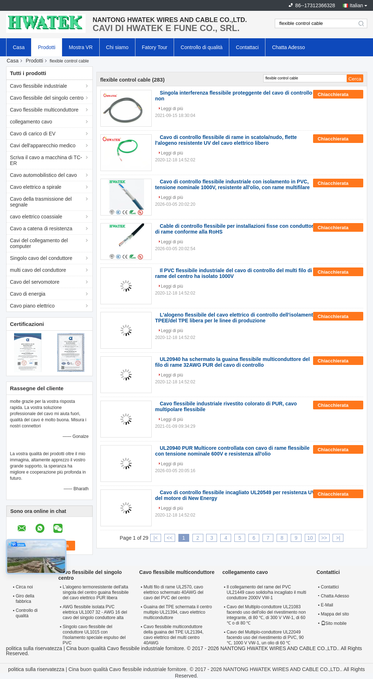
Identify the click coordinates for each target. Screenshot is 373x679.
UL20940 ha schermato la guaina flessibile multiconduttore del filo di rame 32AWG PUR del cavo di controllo (232, 362)
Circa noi (24, 586)
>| (338, 538)
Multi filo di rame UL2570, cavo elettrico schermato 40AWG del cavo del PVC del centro (174, 592)
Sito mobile (334, 623)
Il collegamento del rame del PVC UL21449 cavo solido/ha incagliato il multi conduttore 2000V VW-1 (266, 592)
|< (155, 538)
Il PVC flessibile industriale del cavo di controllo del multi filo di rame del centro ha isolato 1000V (233, 273)
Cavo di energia (27, 294)
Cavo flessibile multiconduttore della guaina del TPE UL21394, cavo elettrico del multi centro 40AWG (174, 634)
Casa (19, 47)
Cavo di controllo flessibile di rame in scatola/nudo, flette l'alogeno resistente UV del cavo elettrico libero (226, 140)
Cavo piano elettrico (32, 306)
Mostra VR (80, 47)
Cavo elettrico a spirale (35, 187)
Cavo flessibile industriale (38, 86)
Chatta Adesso (288, 47)
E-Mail (327, 605)
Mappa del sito (335, 614)
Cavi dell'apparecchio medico (43, 145)
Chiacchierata (338, 94)
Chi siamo (117, 47)
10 (310, 538)
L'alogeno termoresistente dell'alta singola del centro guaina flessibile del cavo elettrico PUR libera (96, 592)
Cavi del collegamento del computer (39, 243)
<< (170, 538)
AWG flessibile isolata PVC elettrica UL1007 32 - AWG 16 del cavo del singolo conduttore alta (95, 612)
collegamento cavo (31, 122)
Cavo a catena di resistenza (41, 228)
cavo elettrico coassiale (36, 216)
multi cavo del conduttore (38, 270)
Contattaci (247, 47)
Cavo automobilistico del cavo (43, 175)
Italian (356, 5)
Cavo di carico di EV (33, 133)
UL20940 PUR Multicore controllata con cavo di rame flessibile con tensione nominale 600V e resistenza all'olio (232, 451)
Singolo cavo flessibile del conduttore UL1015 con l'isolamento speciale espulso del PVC (94, 634)
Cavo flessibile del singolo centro (47, 98)
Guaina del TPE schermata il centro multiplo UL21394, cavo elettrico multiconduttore (178, 612)
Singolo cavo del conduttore (41, 258)
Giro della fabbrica (25, 598)
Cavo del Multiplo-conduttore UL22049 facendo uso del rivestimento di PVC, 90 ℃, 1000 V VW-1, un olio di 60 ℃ (265, 637)
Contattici (330, 586)
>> (324, 538)
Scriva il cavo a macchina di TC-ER (46, 160)
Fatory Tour (155, 47)
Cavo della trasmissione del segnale (41, 202)
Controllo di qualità (201, 47)
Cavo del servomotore (35, 282)
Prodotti (46, 47)
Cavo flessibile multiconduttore (44, 110)
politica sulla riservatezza (34, 648)
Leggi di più (172, 108)
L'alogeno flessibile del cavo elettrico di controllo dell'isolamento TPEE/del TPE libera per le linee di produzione (235, 317)
